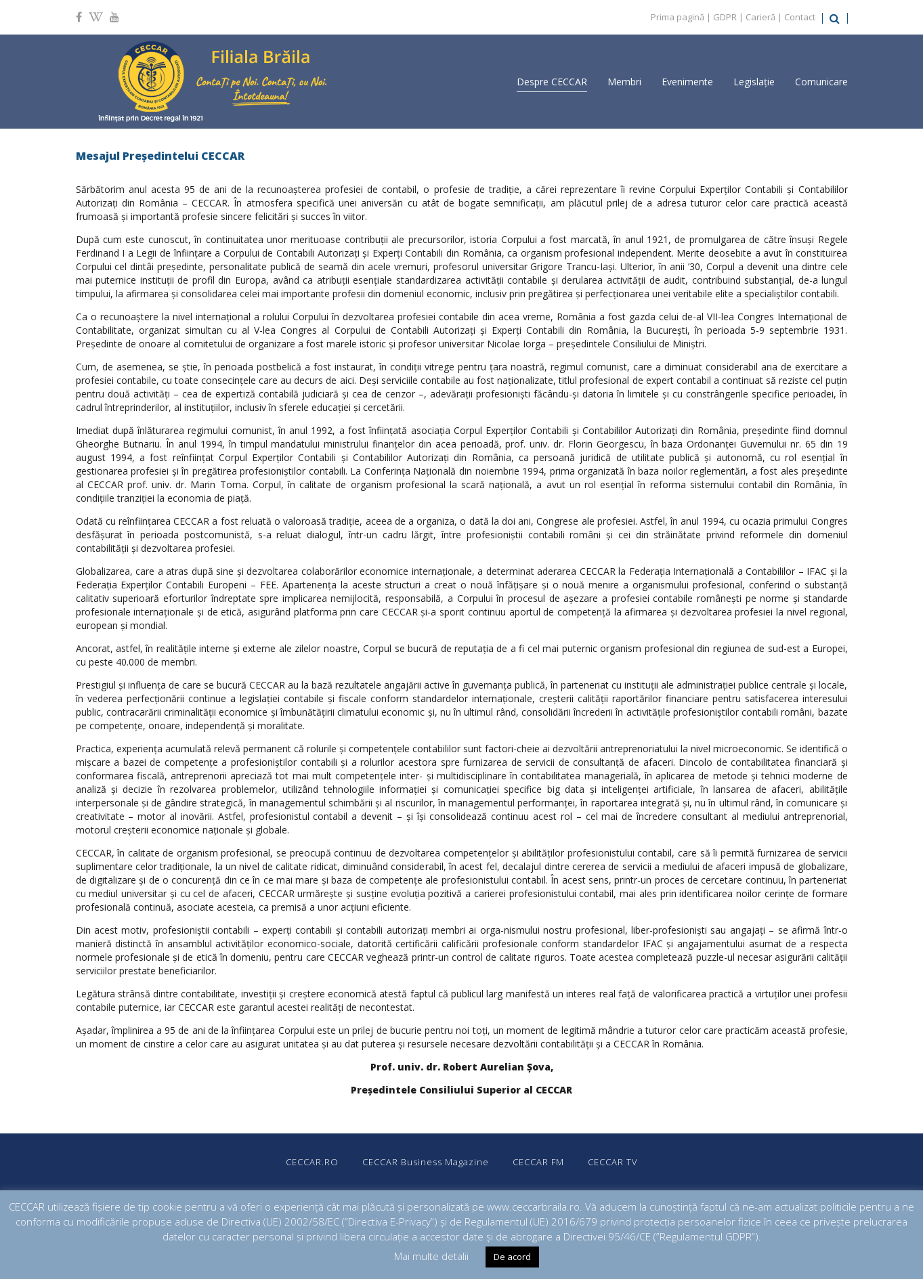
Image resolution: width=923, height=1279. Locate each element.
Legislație (754, 81)
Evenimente (687, 81)
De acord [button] (512, 1257)
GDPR (725, 17)
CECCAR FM (538, 1162)
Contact (799, 17)
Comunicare (821, 81)
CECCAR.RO (312, 1162)
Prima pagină (677, 17)
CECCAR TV (613, 1162)
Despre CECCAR (552, 81)
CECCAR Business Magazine (425, 1162)
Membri (624, 81)
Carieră (760, 17)
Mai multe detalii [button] (431, 1256)
